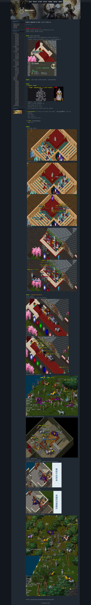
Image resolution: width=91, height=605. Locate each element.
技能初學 (17, 49)
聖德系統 (17, 95)
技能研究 (17, 50)
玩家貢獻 (17, 84)
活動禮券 (60, 111)
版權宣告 (60, 1)
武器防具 (15, 66)
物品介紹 (15, 60)
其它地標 (17, 58)
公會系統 (17, 101)
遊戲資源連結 (16, 105)
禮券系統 (17, 83)
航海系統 (17, 90)
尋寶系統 (17, 89)
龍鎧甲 (16, 76)
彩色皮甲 (17, 73)
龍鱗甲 (16, 74)
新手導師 (17, 39)
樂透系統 (17, 81)
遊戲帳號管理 (16, 25)
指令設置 (17, 45)
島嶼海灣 (17, 57)
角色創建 (17, 34)
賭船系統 (17, 104)
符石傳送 (17, 43)
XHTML (44, 603)
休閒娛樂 (17, 65)
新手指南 (15, 33)
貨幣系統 (17, 40)
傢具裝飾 (17, 62)
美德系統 (17, 97)
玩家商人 (17, 86)
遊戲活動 (15, 27)
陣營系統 (17, 103)
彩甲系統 (17, 72)
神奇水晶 (45, 1)
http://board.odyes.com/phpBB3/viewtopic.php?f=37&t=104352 (42, 599)
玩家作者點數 (36, 120)
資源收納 (17, 63)
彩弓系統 (17, 71)
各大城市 (17, 52)
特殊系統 (15, 79)
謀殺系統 (17, 41)
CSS (49, 603)
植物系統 (17, 92)
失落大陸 (17, 55)
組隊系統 (17, 98)
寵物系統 (17, 87)
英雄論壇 (50, 1)
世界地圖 (15, 51)
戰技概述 (17, 47)
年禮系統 (17, 82)
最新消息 (55, 1)
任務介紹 (15, 78)
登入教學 (40, 1)
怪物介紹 (15, 77)
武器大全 (17, 67)
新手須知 (17, 35)
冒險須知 (17, 36)
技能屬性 (15, 46)
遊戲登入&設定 (16, 24)
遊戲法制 (15, 26)
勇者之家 (35, 1)
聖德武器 (17, 70)
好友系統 (17, 100)
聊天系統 (17, 99)
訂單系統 (17, 88)
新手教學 (17, 38)
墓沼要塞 (17, 56)
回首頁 (30, 1)
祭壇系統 (17, 94)
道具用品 (17, 61)
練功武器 (17, 68)
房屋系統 (17, 93)
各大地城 (17, 54)
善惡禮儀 (17, 44)
